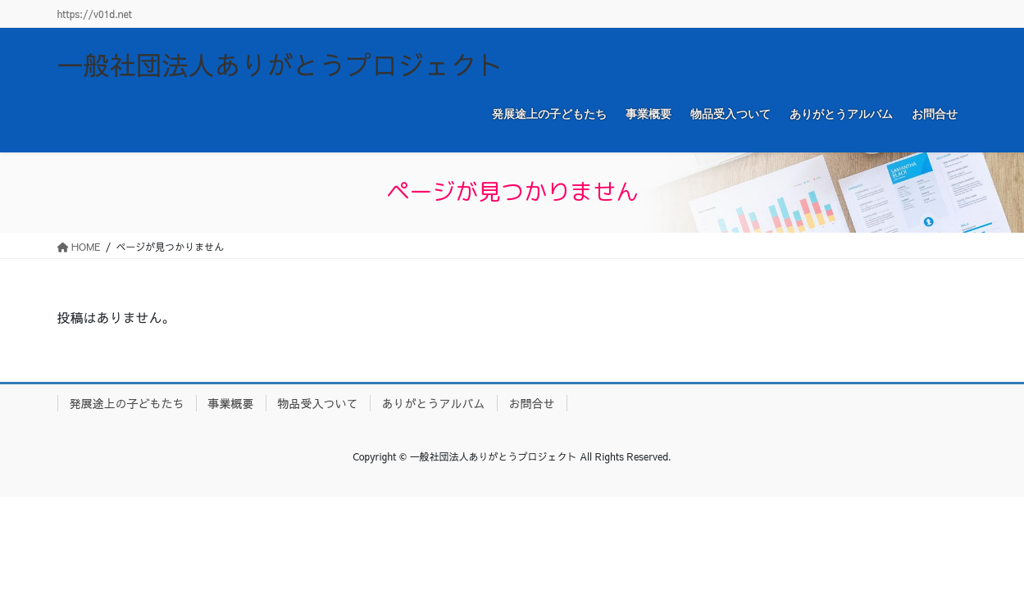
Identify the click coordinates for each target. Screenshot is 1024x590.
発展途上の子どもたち (127, 403)
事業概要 (231, 403)
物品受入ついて (318, 403)
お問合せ (532, 403)
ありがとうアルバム (433, 403)
